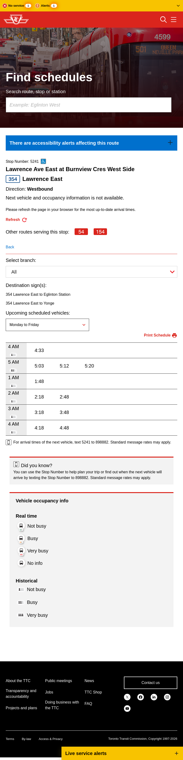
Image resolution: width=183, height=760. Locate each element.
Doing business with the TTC (62, 705)
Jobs (49, 692)
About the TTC (18, 681)
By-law (26, 739)
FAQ (88, 704)
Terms (10, 739)
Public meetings (58, 681)
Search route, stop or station (36, 91)
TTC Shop (93, 692)
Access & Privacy (50, 739)
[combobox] (89, 104)
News (89, 681)
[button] (91, 5)
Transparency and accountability (21, 694)
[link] (91, 143)
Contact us (151, 683)
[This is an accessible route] (43, 161)
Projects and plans (21, 708)
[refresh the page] (16, 220)
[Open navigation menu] (173, 19)
